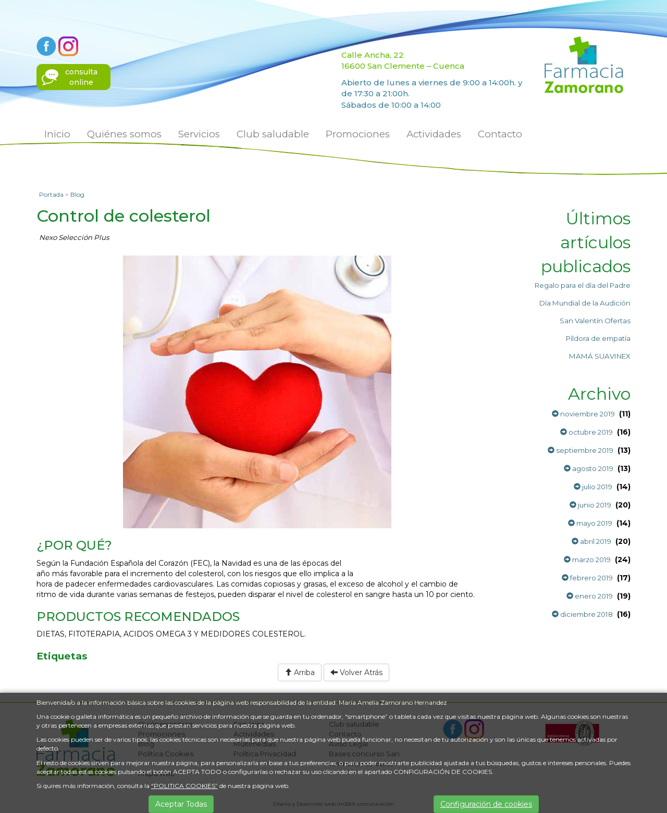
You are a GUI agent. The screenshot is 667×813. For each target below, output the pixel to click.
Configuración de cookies (486, 804)
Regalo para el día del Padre (583, 285)
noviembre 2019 (583, 414)
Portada (51, 194)
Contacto (500, 134)
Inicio (57, 134)
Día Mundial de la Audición (585, 303)
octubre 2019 (586, 432)
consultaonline (81, 77)
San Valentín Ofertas (595, 320)
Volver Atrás (356, 672)
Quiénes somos (124, 134)
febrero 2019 (587, 578)
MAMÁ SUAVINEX (600, 356)
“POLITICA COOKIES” (184, 786)
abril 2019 (591, 541)
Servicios (199, 134)
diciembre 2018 (582, 614)
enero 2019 (589, 596)
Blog (77, 194)
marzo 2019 (587, 559)
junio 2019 (590, 505)
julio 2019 (593, 486)
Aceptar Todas (181, 804)
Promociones (358, 134)
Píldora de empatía (598, 338)
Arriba (300, 672)
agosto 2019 (588, 468)
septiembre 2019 (580, 450)
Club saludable (273, 134)
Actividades (433, 134)
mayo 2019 (590, 523)
